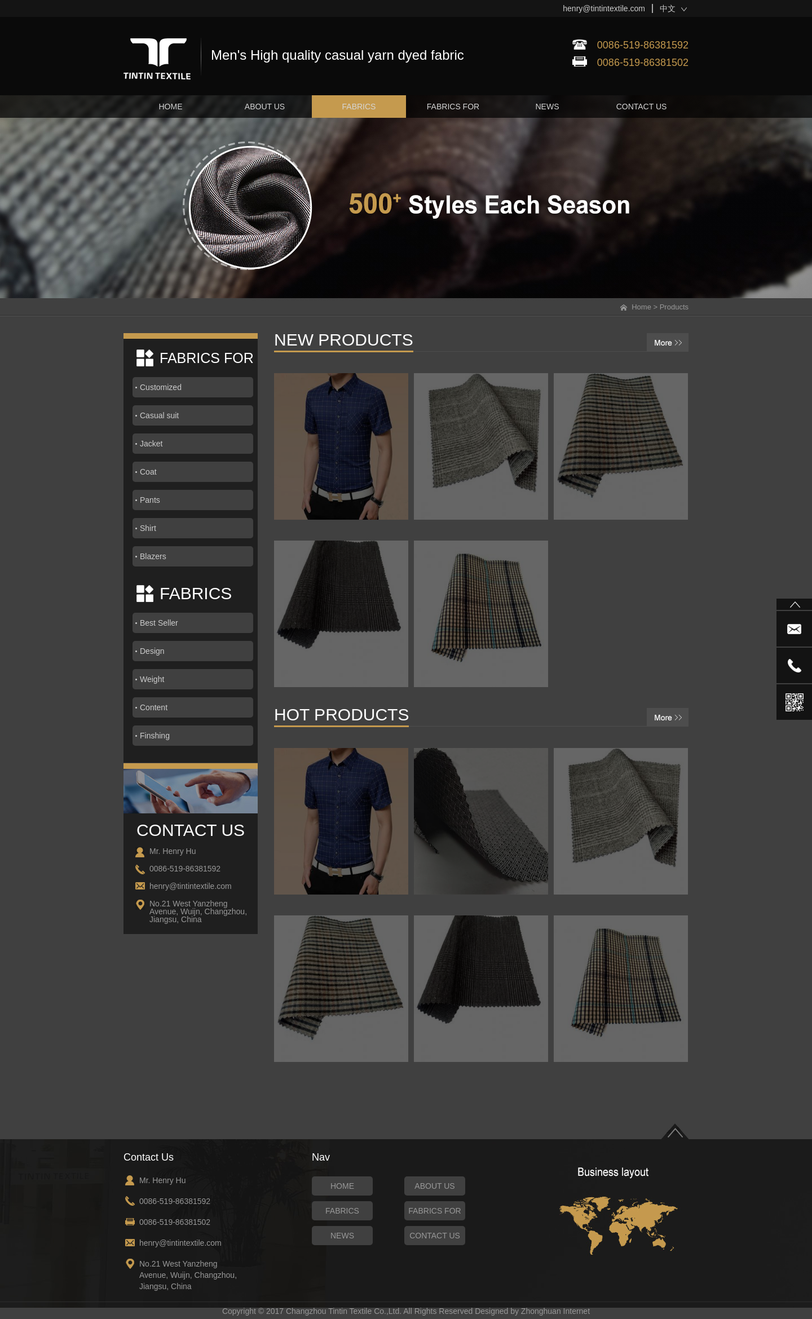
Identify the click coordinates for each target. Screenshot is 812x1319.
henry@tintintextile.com (604, 8)
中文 (668, 8)
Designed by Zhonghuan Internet (532, 1311)
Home (641, 307)
